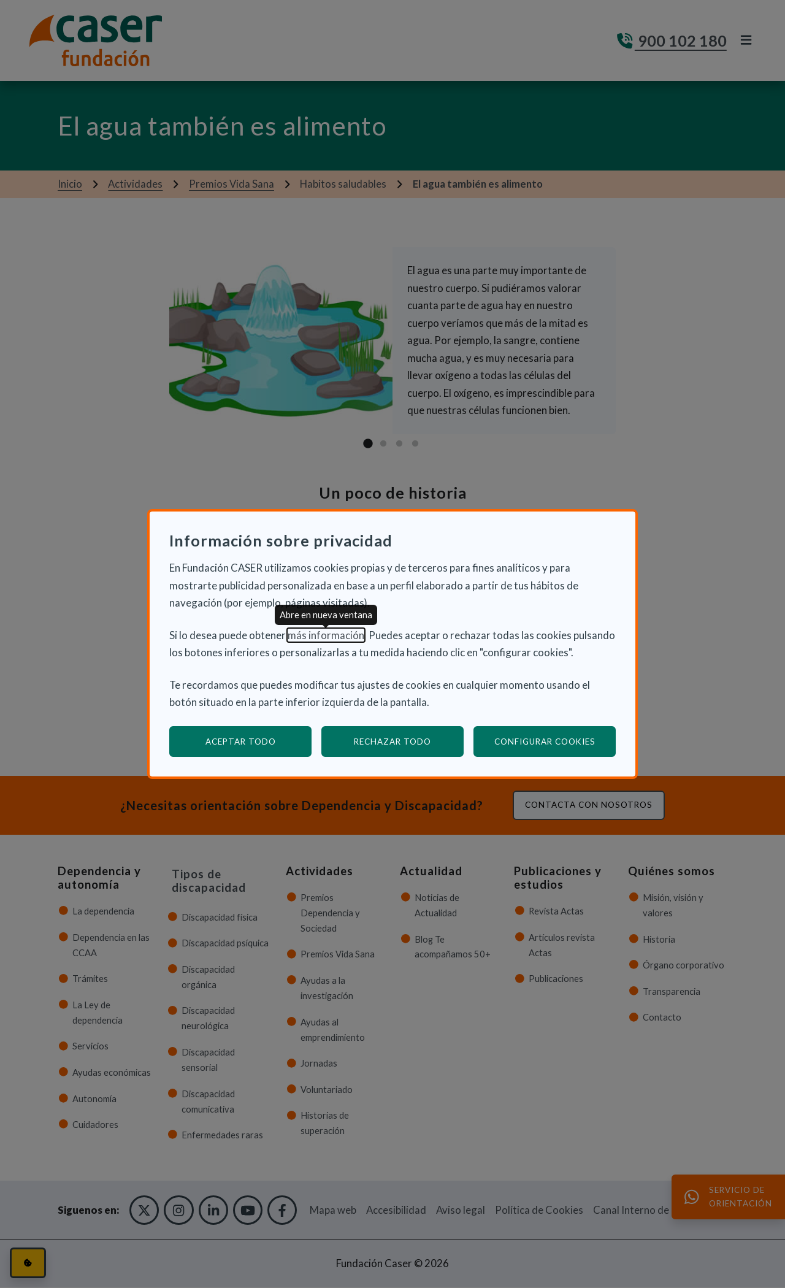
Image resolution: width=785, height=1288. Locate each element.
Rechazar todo (392, 741)
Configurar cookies (555, 741)
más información (326, 635)
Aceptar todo (240, 741)
